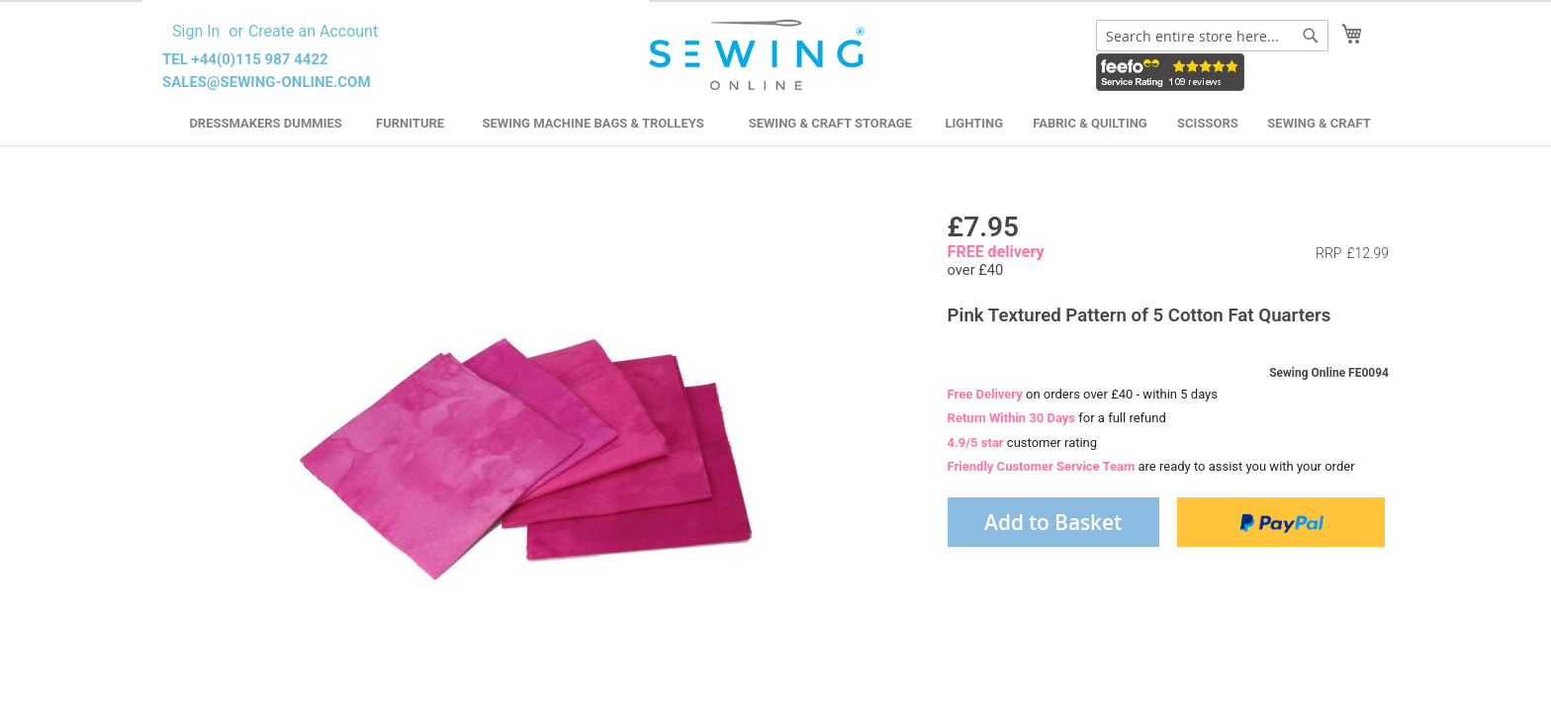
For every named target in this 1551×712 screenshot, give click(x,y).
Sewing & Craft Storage (830, 123)
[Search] (1311, 35)
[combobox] (1212, 35)
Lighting (975, 123)
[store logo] (759, 55)
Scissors (1207, 123)
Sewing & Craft (1318, 123)
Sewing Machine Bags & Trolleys (592, 123)
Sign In (196, 31)
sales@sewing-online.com (266, 82)
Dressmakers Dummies (265, 123)
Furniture (410, 123)
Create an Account (313, 31)
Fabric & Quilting (1089, 123)
